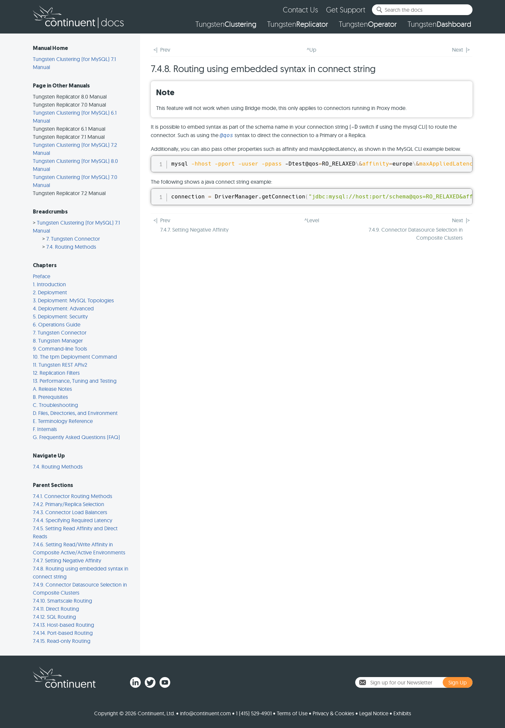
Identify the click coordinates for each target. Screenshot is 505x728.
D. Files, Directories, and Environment (75, 413)
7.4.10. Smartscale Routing (62, 600)
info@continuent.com (205, 713)
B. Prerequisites (50, 396)
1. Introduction (49, 284)
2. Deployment (50, 292)
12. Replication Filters (56, 372)
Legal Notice (373, 713)
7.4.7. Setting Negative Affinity (67, 560)
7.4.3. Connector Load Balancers (70, 512)
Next (457, 49)
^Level (311, 220)
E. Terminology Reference (63, 421)
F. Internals (45, 429)
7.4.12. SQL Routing (54, 616)
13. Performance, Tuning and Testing (75, 380)
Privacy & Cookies (333, 713)
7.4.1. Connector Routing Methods (72, 496)
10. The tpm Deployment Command (75, 356)
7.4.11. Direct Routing (56, 608)
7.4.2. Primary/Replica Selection (68, 504)
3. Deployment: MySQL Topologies (73, 300)
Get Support (345, 9)
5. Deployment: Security (60, 316)
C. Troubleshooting (55, 405)
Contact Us (300, 9)
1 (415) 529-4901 (254, 713)
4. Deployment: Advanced (63, 308)
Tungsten (225, 24)
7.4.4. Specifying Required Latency (72, 520)
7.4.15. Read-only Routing (61, 641)
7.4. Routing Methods (71, 246)
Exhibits (402, 713)
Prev (165, 49)
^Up (311, 49)
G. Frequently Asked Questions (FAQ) (76, 437)
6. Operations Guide (56, 324)
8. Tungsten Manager (58, 340)
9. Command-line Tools (60, 348)
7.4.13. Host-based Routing (63, 624)
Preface (41, 276)
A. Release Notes (52, 388)
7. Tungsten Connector (73, 238)
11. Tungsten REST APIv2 (60, 364)
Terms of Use (292, 713)
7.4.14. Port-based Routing (63, 632)
